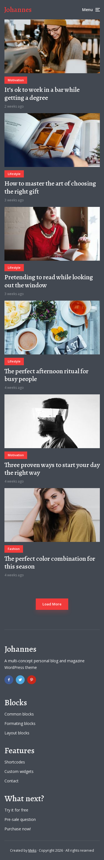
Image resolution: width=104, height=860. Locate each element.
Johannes (18, 9)
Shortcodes (14, 762)
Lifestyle (14, 174)
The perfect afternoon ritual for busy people (46, 375)
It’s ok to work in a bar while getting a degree (42, 94)
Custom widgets (19, 771)
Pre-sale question (20, 819)
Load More (52, 604)
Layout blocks (16, 732)
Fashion (14, 549)
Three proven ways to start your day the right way (52, 469)
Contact (11, 780)
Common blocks (19, 714)
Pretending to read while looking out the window (48, 281)
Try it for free (16, 810)
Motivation (16, 80)
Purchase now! (17, 828)
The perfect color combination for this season (49, 563)
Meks (32, 850)
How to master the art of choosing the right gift (50, 187)
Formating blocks (19, 723)
